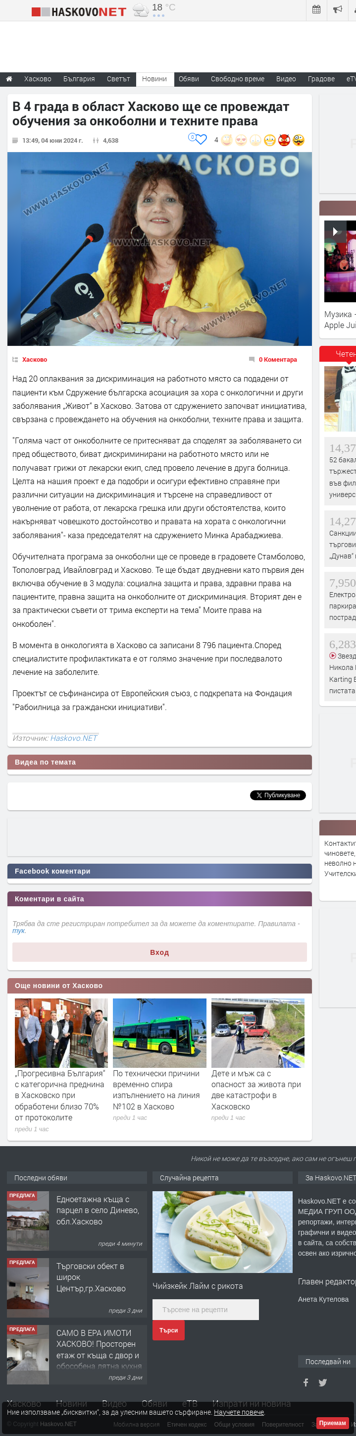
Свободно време (237, 78)
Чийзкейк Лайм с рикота (198, 1285)
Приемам (332, 1423)
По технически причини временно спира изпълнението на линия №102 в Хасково (156, 1089)
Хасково (34, 359)
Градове (321, 78)
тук (18, 931)
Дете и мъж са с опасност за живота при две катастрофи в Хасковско (256, 1089)
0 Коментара (278, 359)
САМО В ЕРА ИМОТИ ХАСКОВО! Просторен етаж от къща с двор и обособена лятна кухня (99, 1349)
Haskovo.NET (73, 738)
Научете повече (239, 1412)
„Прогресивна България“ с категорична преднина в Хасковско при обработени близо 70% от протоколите (60, 1095)
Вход (159, 952)
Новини (154, 78)
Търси (168, 1330)
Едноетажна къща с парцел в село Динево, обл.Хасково (97, 1210)
